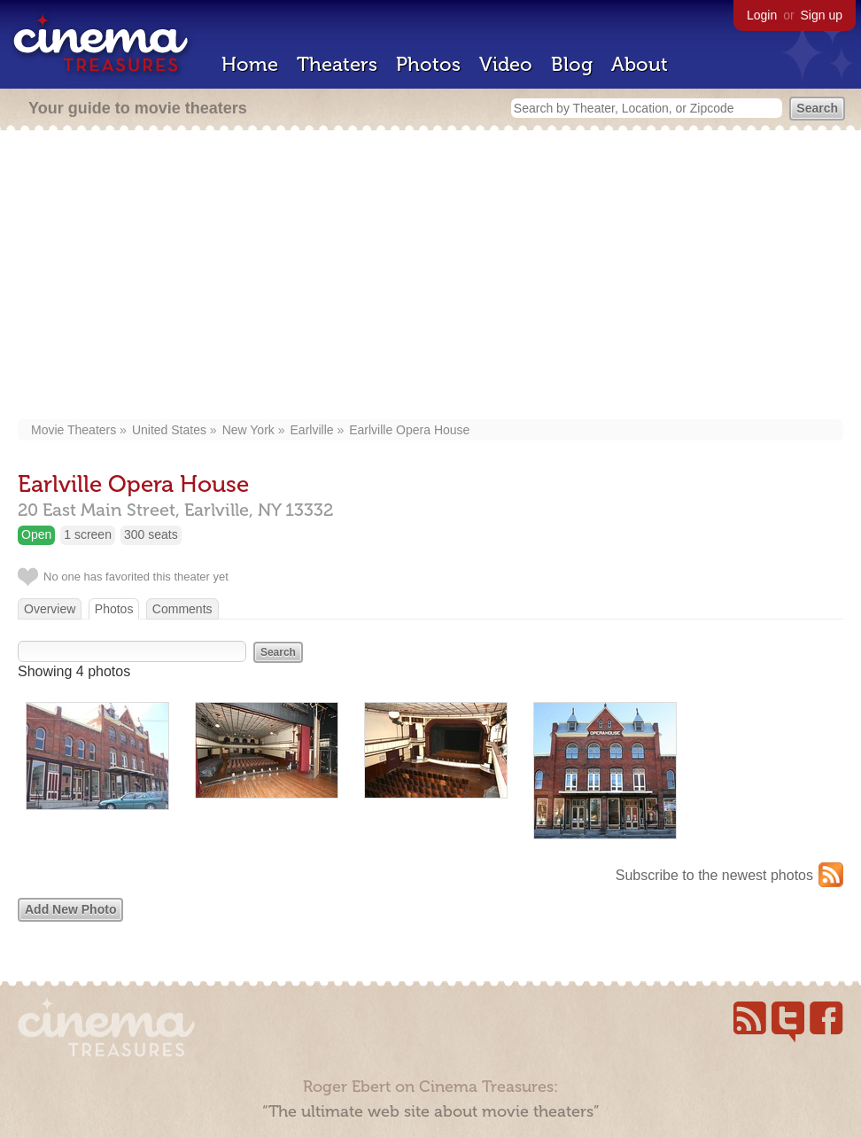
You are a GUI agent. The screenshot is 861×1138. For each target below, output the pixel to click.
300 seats (151, 534)
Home (249, 64)
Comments (182, 609)
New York (248, 430)
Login (762, 15)
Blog (572, 64)
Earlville (312, 430)
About (639, 64)
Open (36, 534)
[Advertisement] (433, 276)
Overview (49, 609)
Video (505, 64)
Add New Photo (70, 909)
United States (169, 430)
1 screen (88, 534)
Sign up (821, 15)
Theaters (337, 64)
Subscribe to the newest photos (714, 875)
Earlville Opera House (409, 430)
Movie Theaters (73, 430)
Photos (428, 64)
